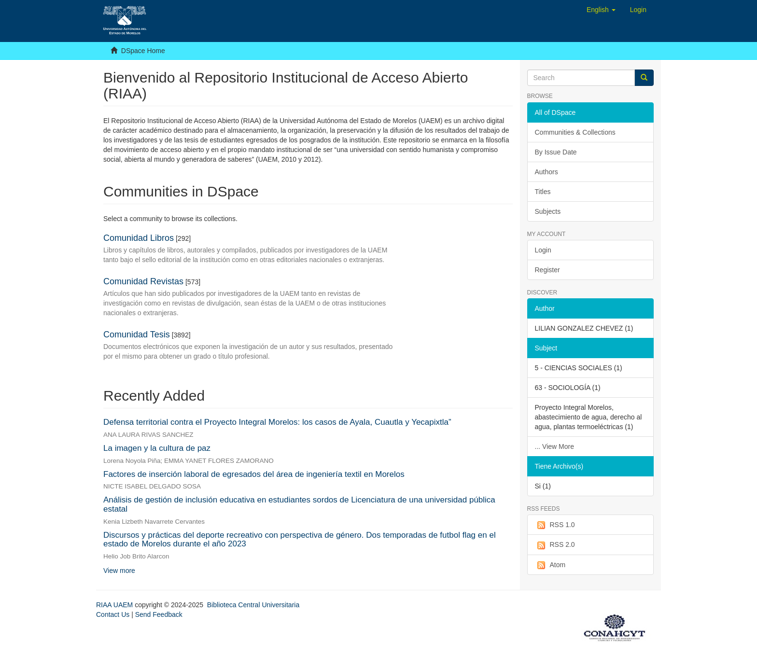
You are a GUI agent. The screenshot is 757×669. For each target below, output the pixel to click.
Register (547, 270)
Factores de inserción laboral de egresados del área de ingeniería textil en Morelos (254, 474)
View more (119, 570)
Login (543, 250)
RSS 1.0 (555, 525)
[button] (601, 9)
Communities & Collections (575, 132)
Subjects (548, 211)
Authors (546, 172)
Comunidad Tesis (136, 334)
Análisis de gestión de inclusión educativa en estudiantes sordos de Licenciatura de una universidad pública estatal (299, 504)
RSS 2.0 (555, 545)
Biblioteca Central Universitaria (253, 605)
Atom (550, 565)
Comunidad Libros (138, 238)
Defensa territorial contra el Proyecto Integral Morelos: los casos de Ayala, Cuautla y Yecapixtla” (277, 422)
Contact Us (112, 614)
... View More (554, 446)
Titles (543, 191)
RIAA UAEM (115, 605)
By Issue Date (556, 152)
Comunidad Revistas (143, 281)
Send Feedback (158, 614)
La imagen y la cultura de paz (156, 448)
